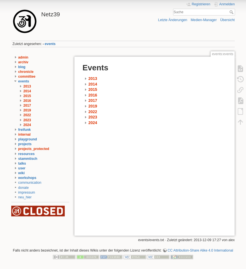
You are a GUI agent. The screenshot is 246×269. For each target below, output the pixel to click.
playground (27, 139)
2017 (27, 105)
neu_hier (25, 197)
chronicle (25, 72)
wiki (21, 173)
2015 (27, 96)
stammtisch (27, 159)
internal (24, 134)
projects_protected (33, 149)
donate (23, 188)
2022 (27, 115)
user (22, 168)
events (50, 44)
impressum (26, 192)
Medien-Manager (204, 20)
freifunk (24, 130)
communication (29, 183)
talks (22, 163)
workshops (27, 178)
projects (25, 144)
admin (23, 57)
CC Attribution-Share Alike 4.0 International (200, 250)
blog (22, 67)
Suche (232, 12)
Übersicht (227, 20)
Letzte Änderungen (172, 20)
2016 (27, 101)
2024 (27, 125)
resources (26, 154)
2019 (27, 110)
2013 (27, 86)
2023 (27, 120)
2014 (27, 91)
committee (26, 77)
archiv (23, 62)
